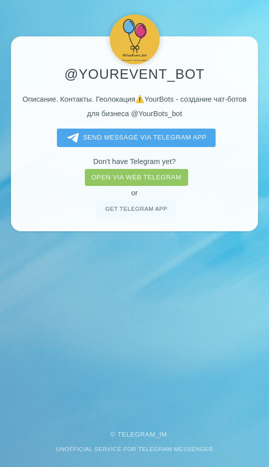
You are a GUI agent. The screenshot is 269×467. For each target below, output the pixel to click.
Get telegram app (136, 208)
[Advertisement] (134, 324)
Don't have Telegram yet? (134, 161)
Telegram (136, 434)
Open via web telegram (136, 177)
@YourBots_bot (156, 114)
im (163, 434)
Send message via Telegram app (135, 138)
